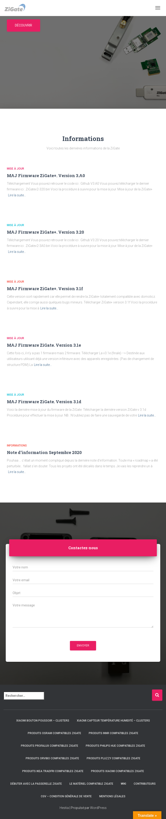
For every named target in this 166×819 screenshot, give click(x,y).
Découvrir (23, 25)
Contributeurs (145, 783)
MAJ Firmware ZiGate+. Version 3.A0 (46, 175)
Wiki (123, 783)
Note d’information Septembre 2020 (44, 452)
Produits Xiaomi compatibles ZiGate (117, 771)
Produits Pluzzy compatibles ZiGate (113, 758)
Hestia (64, 808)
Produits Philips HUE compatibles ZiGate (115, 745)
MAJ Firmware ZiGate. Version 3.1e (44, 345)
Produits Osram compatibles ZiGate (54, 733)
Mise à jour (15, 168)
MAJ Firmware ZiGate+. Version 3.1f (45, 288)
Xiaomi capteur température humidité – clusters (113, 720)
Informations (17, 445)
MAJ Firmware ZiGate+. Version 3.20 (45, 232)
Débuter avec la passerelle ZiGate (36, 783)
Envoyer (83, 645)
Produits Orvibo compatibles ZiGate (52, 758)
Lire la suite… (17, 195)
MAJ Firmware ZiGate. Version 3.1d (44, 401)
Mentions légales (112, 796)
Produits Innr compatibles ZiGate (113, 733)
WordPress (98, 808)
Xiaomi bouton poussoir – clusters (42, 720)
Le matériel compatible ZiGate (91, 783)
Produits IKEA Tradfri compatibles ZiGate (52, 771)
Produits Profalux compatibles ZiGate (49, 745)
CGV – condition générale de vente (66, 796)
